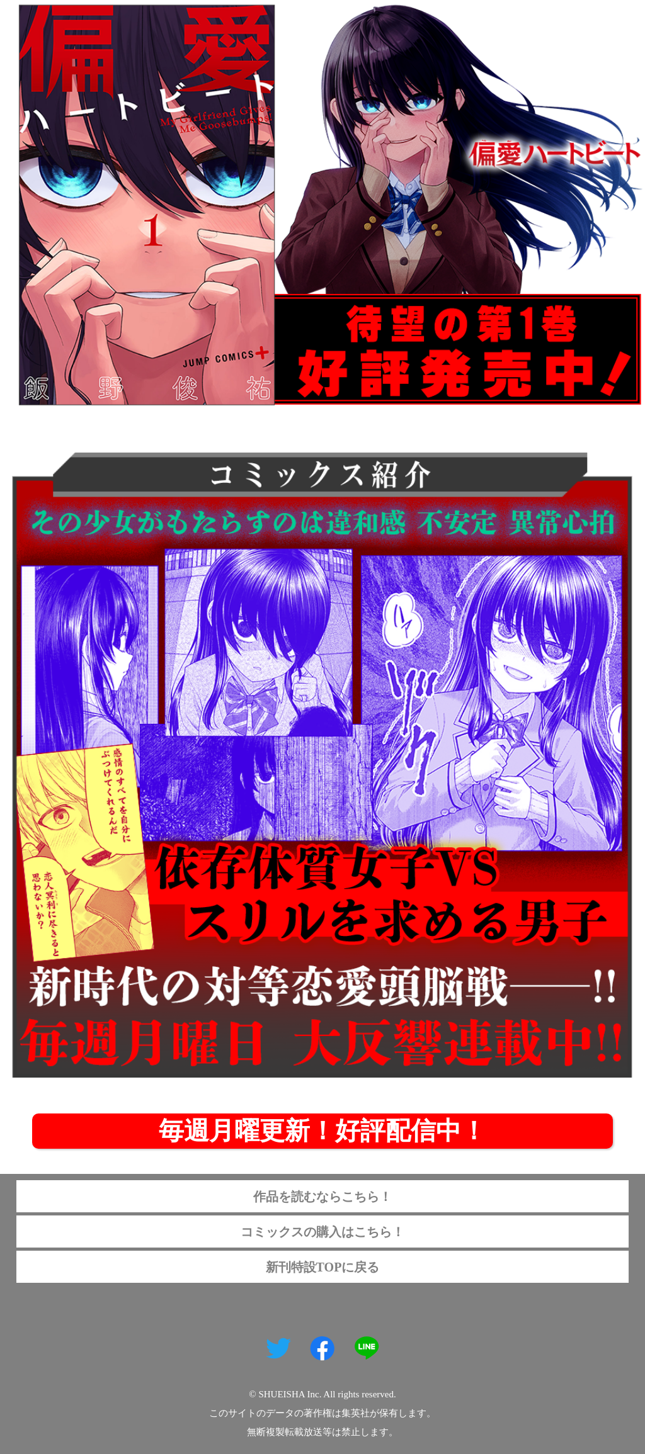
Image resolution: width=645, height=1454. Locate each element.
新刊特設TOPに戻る (323, 1267)
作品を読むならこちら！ (322, 1196)
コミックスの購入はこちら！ (322, 1232)
